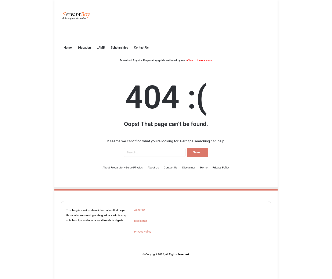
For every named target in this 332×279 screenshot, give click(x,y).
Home (68, 47)
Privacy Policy (221, 167)
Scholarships (119, 47)
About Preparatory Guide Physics (122, 167)
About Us (153, 167)
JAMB (101, 47)
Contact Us (141, 47)
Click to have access (199, 60)
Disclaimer (188, 167)
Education (84, 47)
